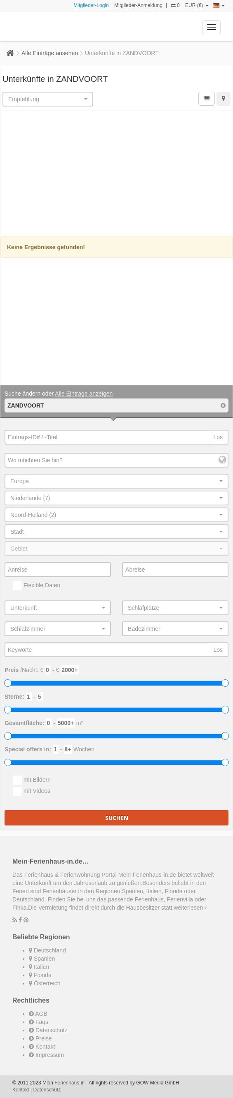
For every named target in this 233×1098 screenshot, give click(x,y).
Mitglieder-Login (90, 5)
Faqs (38, 1022)
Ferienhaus (66, 1083)
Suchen (116, 818)
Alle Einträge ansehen (49, 53)
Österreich (44, 983)
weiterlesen (190, 907)
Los (218, 437)
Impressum (46, 1055)
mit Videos (31, 791)
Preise (40, 1038)
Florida (40, 975)
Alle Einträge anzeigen (84, 393)
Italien (39, 967)
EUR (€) (197, 5)
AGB (38, 1013)
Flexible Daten (36, 585)
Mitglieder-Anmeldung (138, 5)
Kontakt (42, 1046)
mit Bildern (32, 780)
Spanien (42, 958)
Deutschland (47, 950)
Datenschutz (48, 1030)
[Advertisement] (116, 174)
